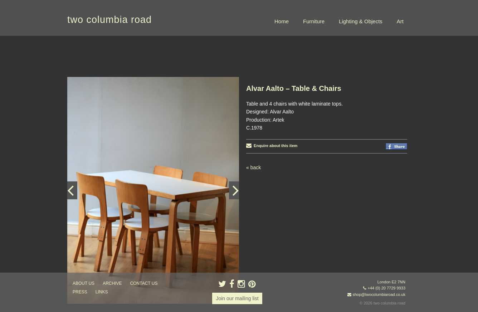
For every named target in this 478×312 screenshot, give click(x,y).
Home (281, 21)
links (102, 291)
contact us (144, 283)
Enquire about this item (271, 145)
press (80, 291)
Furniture (314, 21)
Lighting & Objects (360, 21)
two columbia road (109, 19)
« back (253, 167)
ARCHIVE (112, 283)
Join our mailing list (237, 298)
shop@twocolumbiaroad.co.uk (378, 294)
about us (83, 283)
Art (400, 21)
